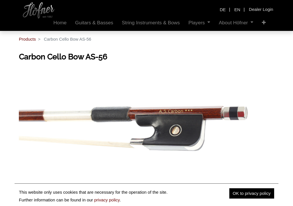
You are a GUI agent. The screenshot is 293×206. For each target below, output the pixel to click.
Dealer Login (261, 9)
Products (27, 39)
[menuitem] (60, 23)
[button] (264, 23)
